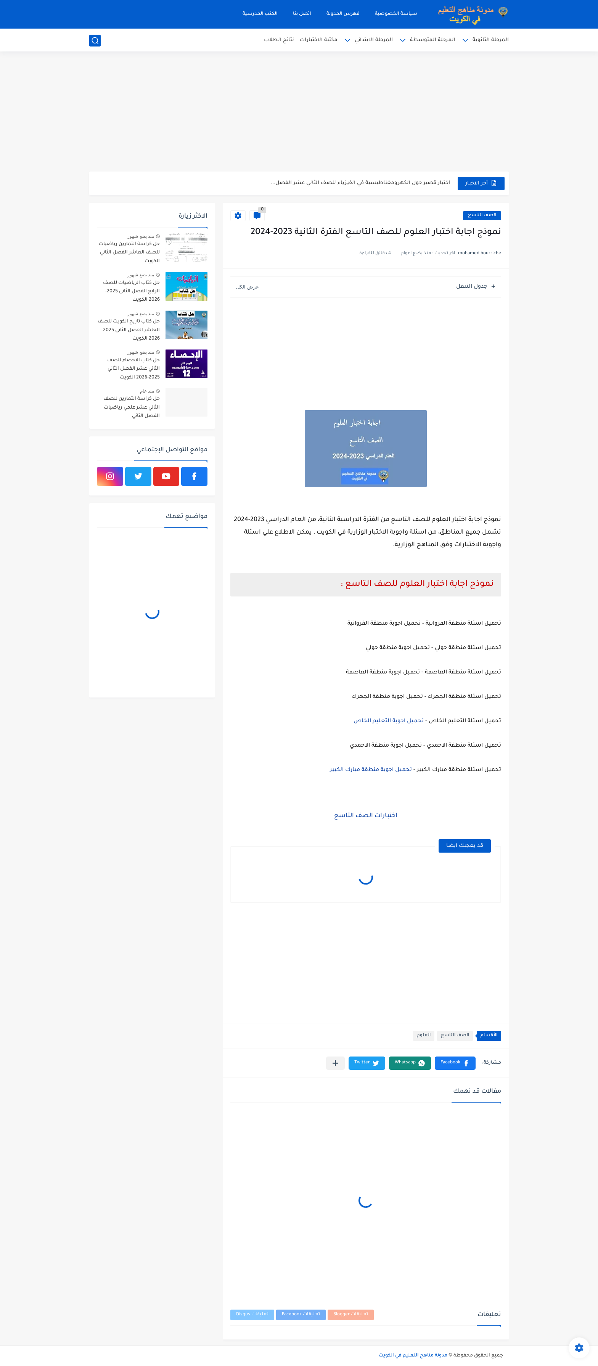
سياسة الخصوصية (396, 14)
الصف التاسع (482, 215)
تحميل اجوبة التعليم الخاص (389, 721)
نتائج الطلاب (279, 40)
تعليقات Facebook (301, 1314)
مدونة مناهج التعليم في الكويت (413, 1355)
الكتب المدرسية (260, 14)
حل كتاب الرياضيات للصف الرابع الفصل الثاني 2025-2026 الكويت (131, 292)
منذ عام (147, 391)
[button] (455, 1063)
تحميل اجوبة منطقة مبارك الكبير (371, 770)
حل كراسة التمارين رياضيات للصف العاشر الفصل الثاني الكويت (129, 253)
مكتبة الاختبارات (319, 40)
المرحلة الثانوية (491, 40)
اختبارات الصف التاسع (365, 816)
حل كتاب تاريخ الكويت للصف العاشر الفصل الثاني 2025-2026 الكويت (129, 330)
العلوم (424, 1035)
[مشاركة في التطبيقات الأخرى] (335, 1063)
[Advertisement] (299, 112)
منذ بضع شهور (140, 236)
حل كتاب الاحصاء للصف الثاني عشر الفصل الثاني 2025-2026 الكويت (133, 369)
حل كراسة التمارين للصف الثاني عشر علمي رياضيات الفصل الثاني (131, 407)
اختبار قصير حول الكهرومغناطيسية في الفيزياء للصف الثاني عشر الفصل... (360, 183)
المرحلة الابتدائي (374, 40)
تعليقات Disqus (252, 1314)
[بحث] (95, 40)
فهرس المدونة (343, 14)
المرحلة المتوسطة (432, 40)
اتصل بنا (302, 14)
